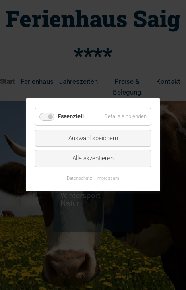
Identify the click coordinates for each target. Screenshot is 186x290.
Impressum (107, 178)
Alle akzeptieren (93, 158)
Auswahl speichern (93, 138)
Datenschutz (79, 178)
